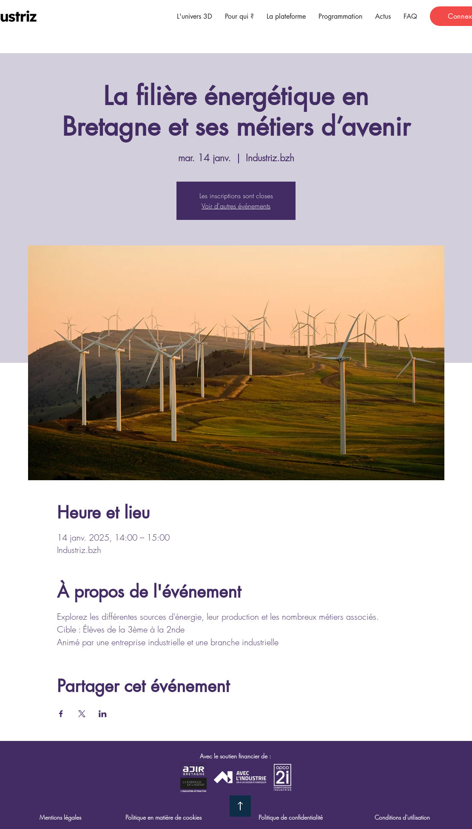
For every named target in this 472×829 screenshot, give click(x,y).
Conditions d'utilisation (402, 817)
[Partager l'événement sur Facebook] (61, 713)
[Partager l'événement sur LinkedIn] (103, 713)
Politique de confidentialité (291, 817)
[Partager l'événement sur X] (82, 713)
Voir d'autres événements (236, 206)
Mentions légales (60, 817)
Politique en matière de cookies (163, 817)
